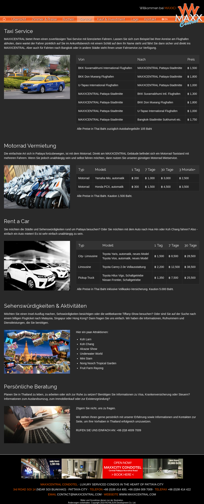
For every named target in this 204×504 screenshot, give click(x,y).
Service (85, 19)
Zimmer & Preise (44, 19)
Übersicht (18, 19)
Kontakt (150, 19)
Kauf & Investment (111, 19)
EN (165, 19)
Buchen (68, 19)
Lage (135, 19)
